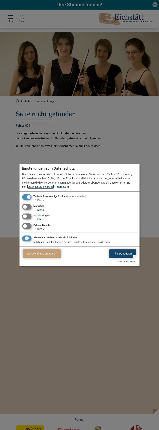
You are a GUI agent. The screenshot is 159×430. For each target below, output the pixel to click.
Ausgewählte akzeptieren (41, 253)
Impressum (62, 186)
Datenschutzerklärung (40, 186)
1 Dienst (39, 200)
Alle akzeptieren (123, 253)
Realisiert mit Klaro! (126, 262)
